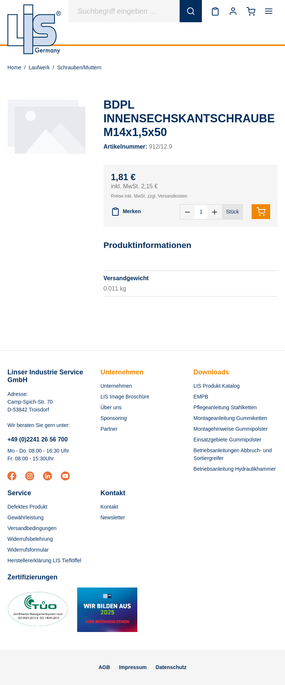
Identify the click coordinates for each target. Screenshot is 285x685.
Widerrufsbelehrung (30, 539)
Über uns (111, 407)
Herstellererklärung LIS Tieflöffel (44, 560)
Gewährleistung (25, 517)
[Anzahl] (200, 211)
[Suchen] (191, 11)
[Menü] (269, 11)
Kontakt (109, 507)
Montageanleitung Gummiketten (230, 418)
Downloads (211, 372)
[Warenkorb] (251, 11)
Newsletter (113, 517)
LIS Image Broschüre (125, 397)
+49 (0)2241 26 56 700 (37, 439)
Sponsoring (114, 418)
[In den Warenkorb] (261, 211)
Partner (109, 429)
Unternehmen (122, 372)
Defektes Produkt (27, 507)
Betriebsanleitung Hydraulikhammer (234, 469)
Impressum (133, 667)
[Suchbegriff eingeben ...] (124, 11)
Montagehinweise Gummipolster (230, 429)
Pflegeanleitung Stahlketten (224, 407)
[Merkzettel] (215, 11)
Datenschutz (170, 667)
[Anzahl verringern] (187, 211)
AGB (104, 667)
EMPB (200, 397)
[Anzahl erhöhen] (215, 211)
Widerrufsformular (28, 550)
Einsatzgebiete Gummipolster (227, 440)
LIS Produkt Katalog (216, 386)
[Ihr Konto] (233, 11)
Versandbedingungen (31, 528)
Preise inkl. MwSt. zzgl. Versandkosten (149, 196)
